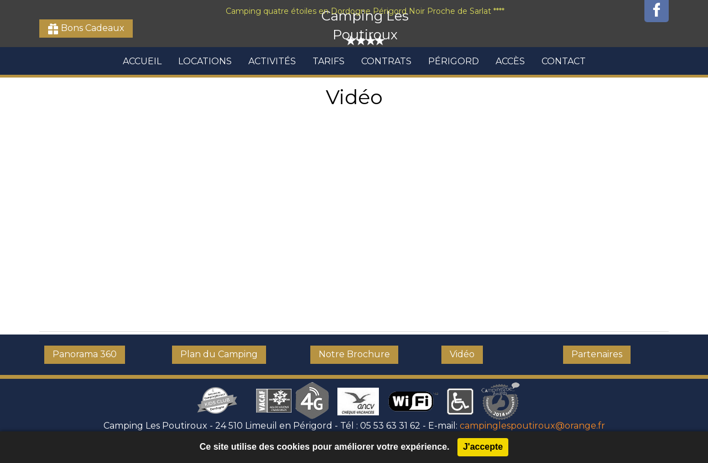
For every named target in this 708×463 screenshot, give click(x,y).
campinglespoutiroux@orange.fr (532, 425)
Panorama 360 (85, 354)
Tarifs (329, 61)
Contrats (386, 61)
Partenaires (596, 354)
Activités (272, 61)
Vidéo (462, 354)
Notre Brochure (354, 354)
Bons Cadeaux (91, 28)
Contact (564, 61)
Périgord (453, 61)
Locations (205, 61)
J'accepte (483, 446)
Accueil (142, 61)
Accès (510, 61)
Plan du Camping (219, 354)
